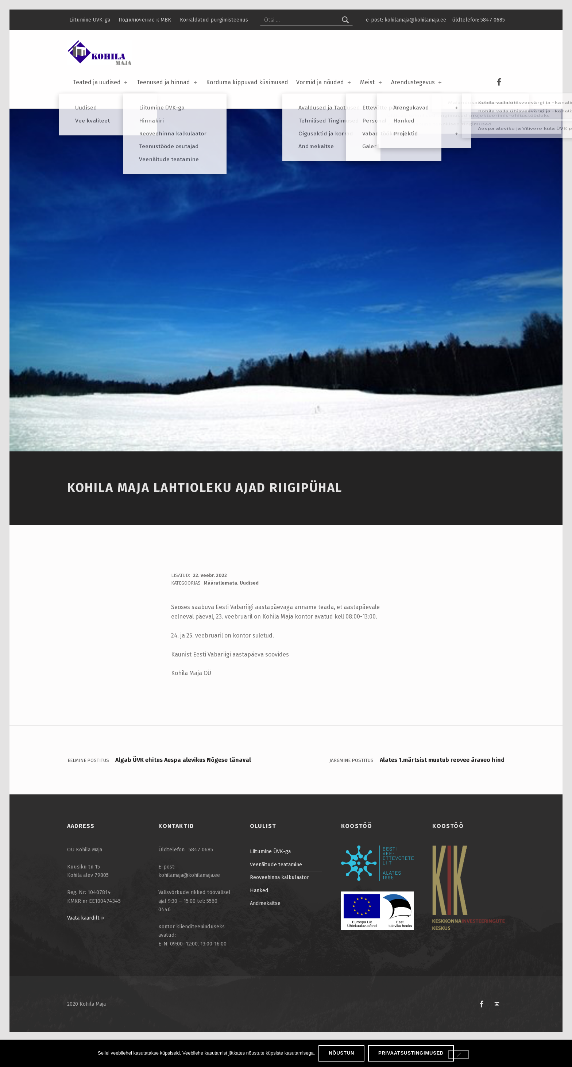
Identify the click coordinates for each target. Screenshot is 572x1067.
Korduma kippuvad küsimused (247, 82)
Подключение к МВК (145, 19)
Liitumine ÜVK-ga (89, 19)
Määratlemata (220, 608)
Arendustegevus (417, 82)
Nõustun (341, 1053)
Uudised (249, 608)
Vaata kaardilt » (85, 943)
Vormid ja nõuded (324, 82)
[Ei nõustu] (458, 1054)
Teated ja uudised (101, 82)
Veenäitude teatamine (276, 890)
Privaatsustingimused (411, 1053)
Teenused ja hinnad (167, 82)
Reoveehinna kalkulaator (279, 903)
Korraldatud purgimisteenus (214, 19)
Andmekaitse (265, 928)
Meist (371, 82)
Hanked (259, 916)
